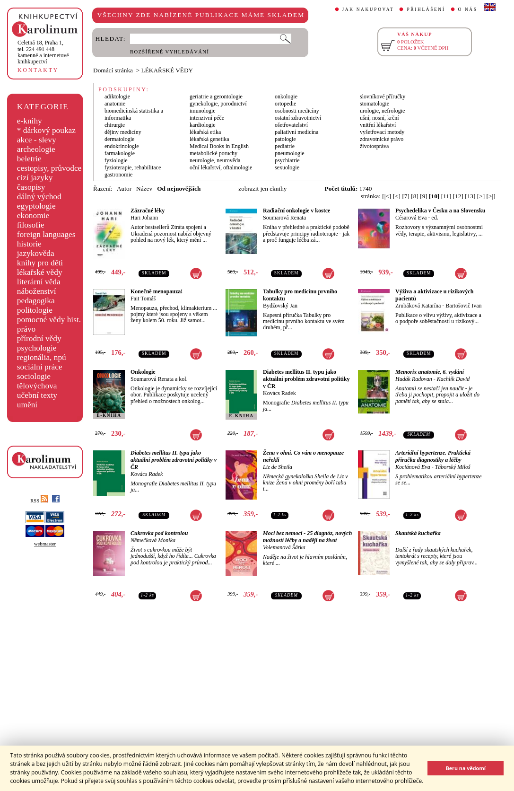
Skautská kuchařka (418, 533)
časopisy (31, 187)
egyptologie (36, 206)
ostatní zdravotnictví (298, 117)
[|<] (386, 196)
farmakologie (120, 153)
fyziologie (116, 160)
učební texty (37, 395)
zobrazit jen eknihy (262, 188)
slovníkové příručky (382, 96)
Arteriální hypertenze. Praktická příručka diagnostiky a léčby (432, 456)
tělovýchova (37, 385)
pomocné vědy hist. (49, 319)
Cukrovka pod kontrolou (159, 533)
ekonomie (33, 215)
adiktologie (117, 96)
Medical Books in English (219, 146)
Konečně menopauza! (157, 291)
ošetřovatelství (291, 125)
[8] (414, 196)
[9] (423, 196)
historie (29, 243)
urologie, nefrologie (382, 110)
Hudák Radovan (413, 379)
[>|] (491, 196)
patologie (285, 139)
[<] (397, 196)
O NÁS (468, 9)
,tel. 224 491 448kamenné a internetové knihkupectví (43, 52)
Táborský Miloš (452, 467)
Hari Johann (144, 217)
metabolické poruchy (213, 153)
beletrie (29, 158)
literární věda (39, 281)
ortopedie (285, 103)
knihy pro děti (40, 262)
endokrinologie (122, 146)
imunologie (203, 110)
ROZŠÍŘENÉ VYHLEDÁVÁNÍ (169, 51)
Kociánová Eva (412, 467)
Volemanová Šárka (284, 547)
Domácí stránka (113, 70)
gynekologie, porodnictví (218, 103)
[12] (458, 196)
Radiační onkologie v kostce (296, 210)
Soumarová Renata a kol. (159, 379)
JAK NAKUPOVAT (368, 9)
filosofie (30, 224)
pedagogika (36, 300)
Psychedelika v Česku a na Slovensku (440, 210)
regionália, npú (41, 357)
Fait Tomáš (143, 298)
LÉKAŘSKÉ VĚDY (167, 70)
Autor (124, 188)
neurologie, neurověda (215, 160)
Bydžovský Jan (280, 305)
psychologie (37, 347)
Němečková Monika (153, 540)
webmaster (45, 543)
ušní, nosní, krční (379, 117)
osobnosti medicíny (297, 110)
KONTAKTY (38, 70)
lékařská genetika (209, 139)
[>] (481, 196)
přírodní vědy (39, 338)
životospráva (374, 146)
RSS (39, 500)
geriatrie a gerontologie (216, 96)
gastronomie (118, 174)
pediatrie (285, 146)
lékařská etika (205, 132)
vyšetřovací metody (382, 132)
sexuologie (287, 167)
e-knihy (29, 120)
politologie (34, 310)
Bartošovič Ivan (463, 305)
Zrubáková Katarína (418, 305)
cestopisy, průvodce (49, 168)
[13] (470, 196)
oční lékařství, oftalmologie (221, 167)
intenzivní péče (207, 117)
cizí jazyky (35, 177)
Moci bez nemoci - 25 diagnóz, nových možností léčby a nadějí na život (307, 537)
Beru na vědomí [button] (465, 768)
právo (26, 329)
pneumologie (290, 153)
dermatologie (119, 139)
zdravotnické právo (381, 139)
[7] (405, 196)
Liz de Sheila (277, 467)
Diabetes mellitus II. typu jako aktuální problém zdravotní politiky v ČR (306, 379)
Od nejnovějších (178, 188)
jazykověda (35, 253)
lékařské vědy (39, 272)
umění (27, 404)
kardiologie (203, 125)
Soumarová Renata (284, 217)
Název (144, 188)
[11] (446, 196)
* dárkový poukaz (46, 130)
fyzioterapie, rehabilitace (133, 167)
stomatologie (374, 103)
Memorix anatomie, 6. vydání (429, 372)
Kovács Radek (279, 393)
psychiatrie (287, 160)
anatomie (115, 103)
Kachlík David (453, 379)
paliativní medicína (296, 132)
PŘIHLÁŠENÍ (426, 9)
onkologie (286, 96)
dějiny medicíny (123, 132)
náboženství (36, 291)
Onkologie (143, 372)
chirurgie (115, 125)
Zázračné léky (148, 210)
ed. (434, 217)
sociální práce (39, 366)
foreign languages (46, 234)
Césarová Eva (411, 217)
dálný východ (39, 196)
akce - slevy (36, 139)
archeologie (36, 149)
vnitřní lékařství (378, 125)
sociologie (34, 376)
